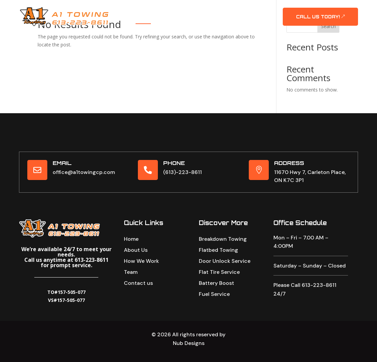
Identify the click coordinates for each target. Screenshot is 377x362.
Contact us (138, 289)
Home (143, 11)
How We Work (141, 267)
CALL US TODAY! (318, 16)
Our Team (247, 11)
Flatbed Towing (218, 257)
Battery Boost (216, 290)
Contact (198, 22)
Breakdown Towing (223, 246)
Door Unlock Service (224, 268)
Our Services (208, 11)
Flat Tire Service (219, 279)
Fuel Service (214, 301)
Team (131, 278)
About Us (170, 11)
